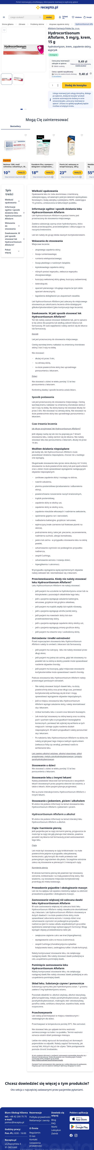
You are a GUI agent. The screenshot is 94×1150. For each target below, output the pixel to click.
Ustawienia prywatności (35, 1144)
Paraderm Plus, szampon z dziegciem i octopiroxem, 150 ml (42, 165)
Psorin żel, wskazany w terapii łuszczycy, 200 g (69, 165)
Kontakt (33, 1139)
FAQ (53, 1123)
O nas (32, 1136)
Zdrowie (22, 24)
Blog (53, 1119)
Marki (54, 1126)
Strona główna (7, 24)
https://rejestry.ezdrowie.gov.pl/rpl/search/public (47, 1060)
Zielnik (54, 1133)
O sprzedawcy (56, 76)
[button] (24, 177)
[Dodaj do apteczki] (4, 30)
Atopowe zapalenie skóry (59, 24)
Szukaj (49, 17)
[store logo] (47, 7)
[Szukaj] (40, 17)
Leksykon (56, 1130)
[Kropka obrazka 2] (25, 109)
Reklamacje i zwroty (39, 1120)
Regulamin (34, 1132)
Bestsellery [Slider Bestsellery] (15, 126)
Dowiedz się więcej (80, 66)
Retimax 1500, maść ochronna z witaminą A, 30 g (14, 165)
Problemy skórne (37, 24)
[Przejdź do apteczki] (77, 17)
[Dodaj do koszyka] (76, 85)
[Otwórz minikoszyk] (88, 17)
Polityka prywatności (39, 1117)
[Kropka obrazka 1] (21, 109)
